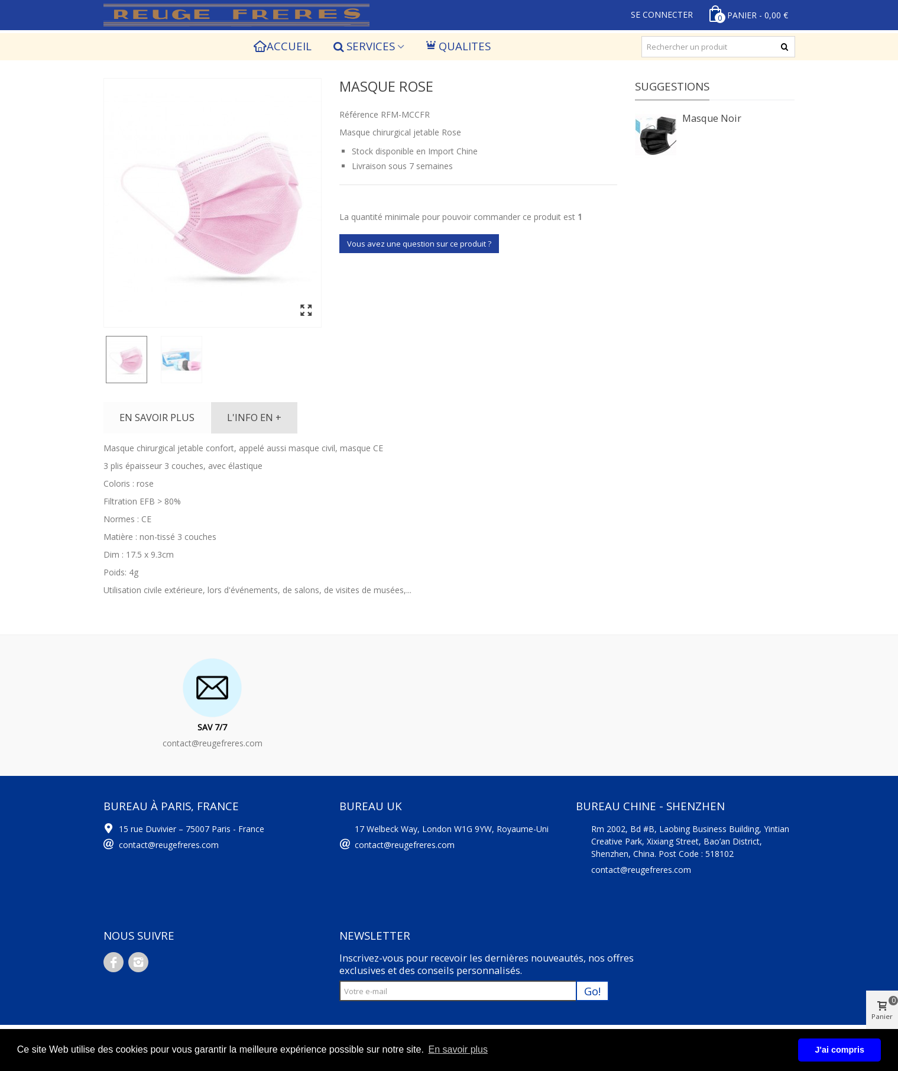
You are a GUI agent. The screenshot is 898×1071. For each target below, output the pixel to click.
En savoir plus (156, 417)
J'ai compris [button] (839, 1049)
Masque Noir (711, 118)
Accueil (283, 46)
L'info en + (254, 417)
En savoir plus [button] (458, 1049)
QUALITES (458, 46)
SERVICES (364, 46)
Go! (592, 990)
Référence (358, 114)
